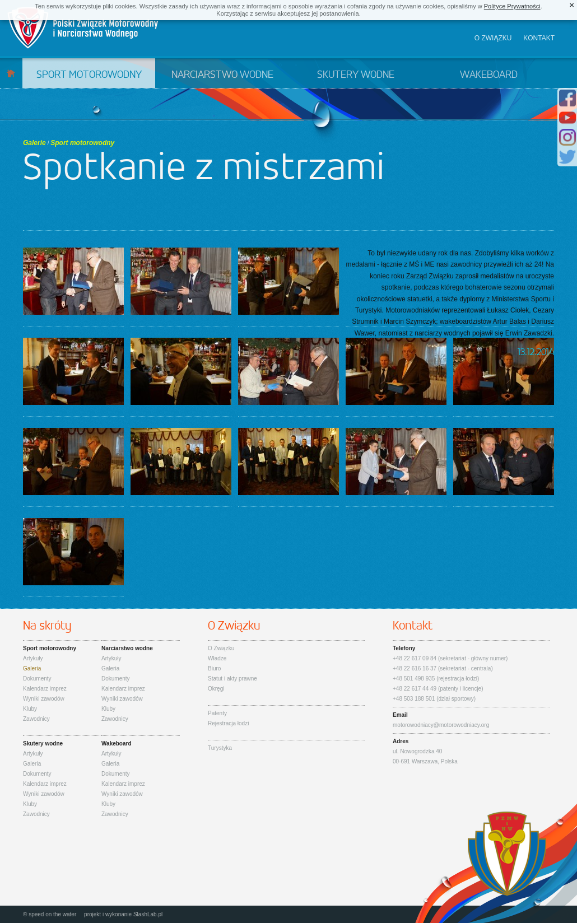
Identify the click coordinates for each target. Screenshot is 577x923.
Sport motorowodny (89, 75)
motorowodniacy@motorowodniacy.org (441, 725)
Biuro (214, 668)
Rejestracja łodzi (228, 723)
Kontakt (539, 38)
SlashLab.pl (147, 914)
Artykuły (33, 658)
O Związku (221, 648)
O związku (493, 38)
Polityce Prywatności (512, 6)
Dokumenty (37, 678)
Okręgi (216, 689)
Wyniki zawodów (43, 699)
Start (11, 73)
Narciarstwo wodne (222, 75)
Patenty (217, 713)
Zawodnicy (36, 719)
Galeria (32, 668)
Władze (217, 658)
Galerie (34, 143)
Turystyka (220, 748)
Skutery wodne (355, 75)
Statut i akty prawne (232, 678)
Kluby (30, 709)
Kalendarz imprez (45, 689)
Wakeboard (489, 75)
